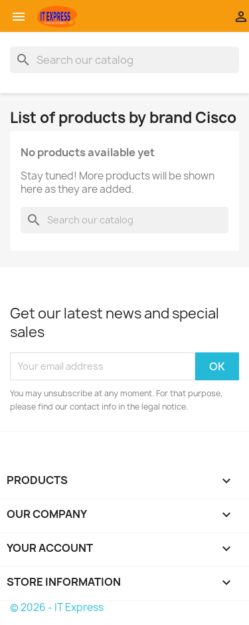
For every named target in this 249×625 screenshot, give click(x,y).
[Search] (124, 60)
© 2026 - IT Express (57, 607)
